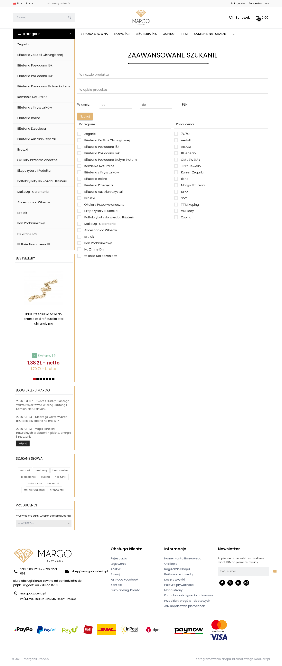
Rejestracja (119, 558)
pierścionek (28, 477)
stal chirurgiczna (34, 490)
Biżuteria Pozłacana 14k (35, 76)
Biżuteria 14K (146, 33)
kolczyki (25, 470)
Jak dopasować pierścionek (184, 606)
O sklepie (170, 564)
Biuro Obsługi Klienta (125, 590)
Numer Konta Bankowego (182, 558)
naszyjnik (60, 477)
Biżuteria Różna (28, 118)
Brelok (22, 213)
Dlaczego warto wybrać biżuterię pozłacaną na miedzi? (41, 419)
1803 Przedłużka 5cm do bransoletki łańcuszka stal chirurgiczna (43, 319)
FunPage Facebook (124, 579)
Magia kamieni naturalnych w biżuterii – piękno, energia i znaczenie (43, 433)
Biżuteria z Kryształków (34, 107)
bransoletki (57, 490)
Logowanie (118, 564)
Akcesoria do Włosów (33, 202)
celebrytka (35, 483)
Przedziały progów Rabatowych (187, 601)
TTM (184, 33)
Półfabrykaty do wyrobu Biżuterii (42, 181)
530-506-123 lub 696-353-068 (35, 571)
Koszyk (115, 569)
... (234, 33)
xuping (45, 477)
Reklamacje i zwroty (178, 574)
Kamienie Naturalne (210, 33)
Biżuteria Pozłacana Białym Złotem (43, 86)
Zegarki (23, 44)
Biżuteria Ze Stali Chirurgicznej (40, 55)
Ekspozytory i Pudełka (34, 170)
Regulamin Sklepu (177, 569)
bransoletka (60, 470)
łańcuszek (53, 483)
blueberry (41, 470)
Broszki (22, 149)
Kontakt (116, 585)
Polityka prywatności (179, 585)
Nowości (121, 33)
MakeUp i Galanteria (33, 191)
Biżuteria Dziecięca (31, 128)
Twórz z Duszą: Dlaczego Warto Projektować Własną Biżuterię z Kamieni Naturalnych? (42, 405)
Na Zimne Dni (27, 234)
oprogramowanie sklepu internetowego (225, 659)
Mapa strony (173, 590)
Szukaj (115, 574)
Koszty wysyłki (174, 579)
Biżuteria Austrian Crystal (36, 139)
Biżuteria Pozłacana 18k (34, 65)
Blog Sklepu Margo (33, 390)
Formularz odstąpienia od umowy (188, 595)
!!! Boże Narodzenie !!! (33, 244)
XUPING (169, 33)
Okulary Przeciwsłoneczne (37, 160)
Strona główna (94, 33)
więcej (23, 443)
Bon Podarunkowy (31, 223)
